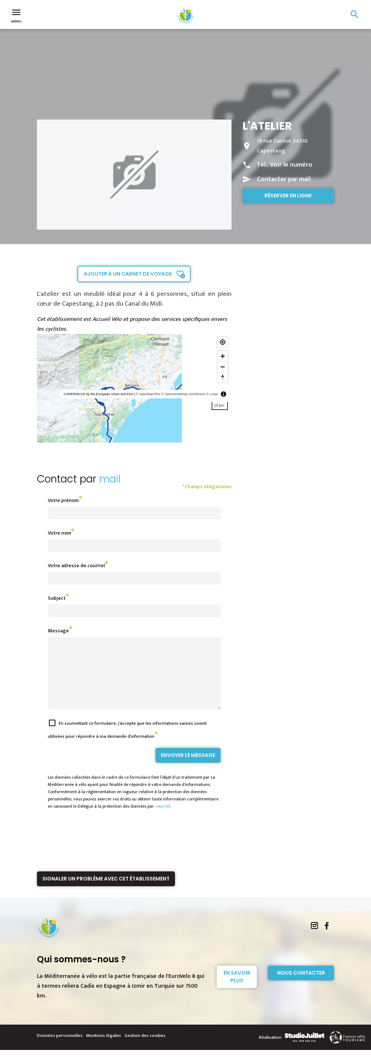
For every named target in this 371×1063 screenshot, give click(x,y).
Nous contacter (301, 985)
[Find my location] (222, 342)
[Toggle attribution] (223, 394)
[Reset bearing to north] (222, 377)
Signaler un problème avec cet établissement (106, 891)
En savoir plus (237, 989)
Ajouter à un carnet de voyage (128, 273)
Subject (57, 598)
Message (58, 631)
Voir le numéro (291, 164)
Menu (16, 15)
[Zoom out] (222, 366)
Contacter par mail (283, 179)
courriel (162, 819)
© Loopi (212, 394)
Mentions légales (103, 1048)
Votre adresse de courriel (76, 565)
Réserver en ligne (288, 195)
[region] (134, 388)
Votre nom (59, 533)
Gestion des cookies (145, 1048)
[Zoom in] (222, 356)
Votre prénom (63, 500)
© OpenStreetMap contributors (183, 394)
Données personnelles (60, 1048)
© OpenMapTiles (148, 394)
